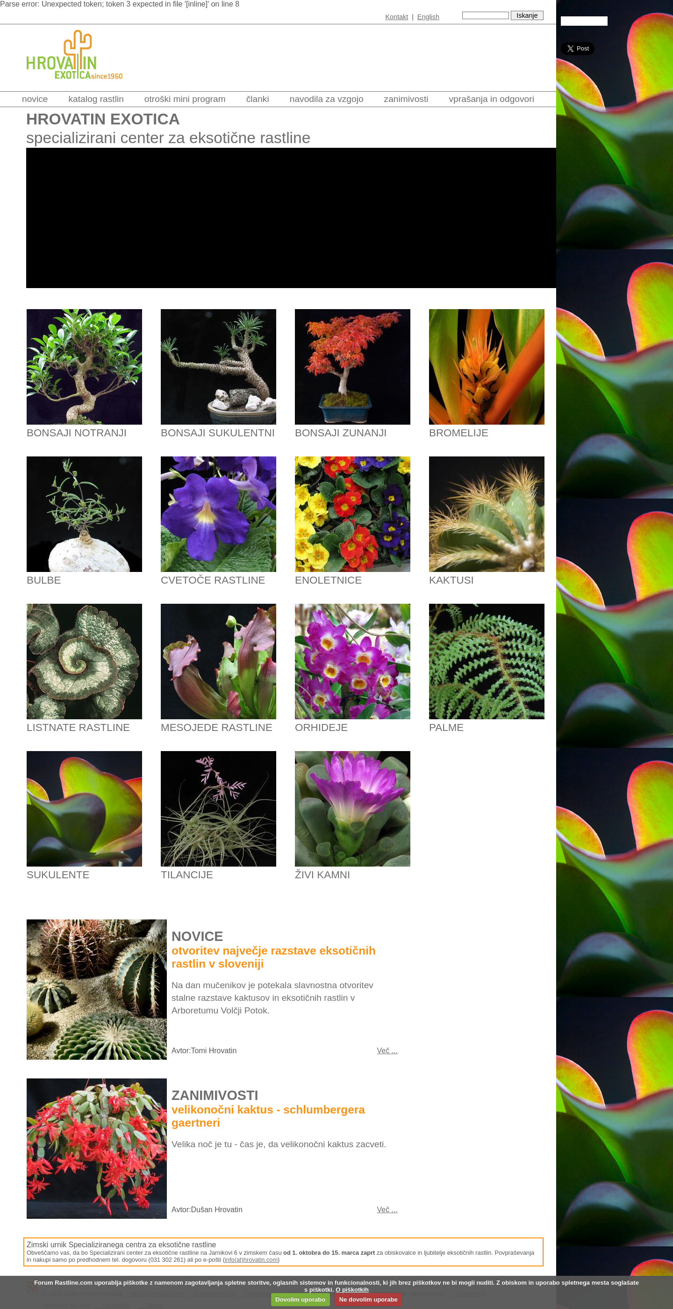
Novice (35, 99)
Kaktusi (451, 580)
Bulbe (44, 580)
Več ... (387, 1051)
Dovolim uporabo (300, 1299)
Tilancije (187, 875)
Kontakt (396, 17)
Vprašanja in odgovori (491, 99)
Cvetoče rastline (213, 580)
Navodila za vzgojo (327, 99)
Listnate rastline (78, 727)
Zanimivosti (406, 99)
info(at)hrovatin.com (251, 1259)
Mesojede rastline (216, 727)
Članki (257, 99)
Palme (446, 727)
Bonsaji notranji (77, 433)
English (428, 17)
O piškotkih (352, 1289)
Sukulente (58, 875)
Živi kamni (322, 875)
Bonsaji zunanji (341, 433)
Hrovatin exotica (103, 119)
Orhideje (321, 727)
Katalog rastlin (95, 99)
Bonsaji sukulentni (218, 433)
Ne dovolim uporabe (368, 1299)
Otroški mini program (185, 99)
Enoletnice (328, 580)
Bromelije (458, 433)
